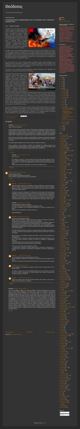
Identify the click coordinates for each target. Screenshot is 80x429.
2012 (62, 128)
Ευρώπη (62, 217)
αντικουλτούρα (64, 149)
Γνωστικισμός (63, 182)
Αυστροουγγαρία (64, 158)
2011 (62, 129)
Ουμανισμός (63, 300)
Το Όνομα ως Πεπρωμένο (66, 348)
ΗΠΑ (62, 219)
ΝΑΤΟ (62, 281)
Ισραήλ (62, 225)
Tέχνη (62, 404)
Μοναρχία (63, 268)
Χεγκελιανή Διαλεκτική (65, 375)
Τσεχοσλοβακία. (64, 357)
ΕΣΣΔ (62, 214)
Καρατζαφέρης (64, 235)
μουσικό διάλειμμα (64, 270)
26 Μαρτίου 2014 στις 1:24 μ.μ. (24, 183)
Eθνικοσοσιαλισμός (64, 389)
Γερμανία (62, 176)
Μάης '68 (62, 257)
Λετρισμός (63, 254)
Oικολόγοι (63, 397)
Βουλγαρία (63, 166)
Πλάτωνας (63, 310)
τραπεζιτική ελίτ (64, 353)
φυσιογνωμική (63, 373)
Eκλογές (62, 391)
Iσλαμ (62, 394)
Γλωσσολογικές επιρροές (66, 180)
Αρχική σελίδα (30, 332)
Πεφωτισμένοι (63, 308)
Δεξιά (62, 185)
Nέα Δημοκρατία (64, 396)
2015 (62, 86)
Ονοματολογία (63, 297)
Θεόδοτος (14, 6)
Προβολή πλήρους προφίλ (64, 21)
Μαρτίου (64, 106)
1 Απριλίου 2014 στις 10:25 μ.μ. (22, 216)
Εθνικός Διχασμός (64, 195)
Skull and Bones (64, 400)
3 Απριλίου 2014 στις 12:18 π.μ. (24, 277)
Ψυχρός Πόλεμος (64, 385)
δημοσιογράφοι (64, 190)
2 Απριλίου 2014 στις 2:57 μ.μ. (22, 265)
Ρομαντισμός (63, 322)
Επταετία (62, 211)
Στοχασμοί (63, 330)
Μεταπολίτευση (64, 263)
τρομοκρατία (63, 356)
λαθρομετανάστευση (65, 252)
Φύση (62, 372)
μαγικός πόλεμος (64, 255)
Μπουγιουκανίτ (64, 274)
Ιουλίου (63, 99)
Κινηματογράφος (64, 241)
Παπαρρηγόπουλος (65, 303)
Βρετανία (62, 168)
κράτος (62, 246)
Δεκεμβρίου (64, 89)
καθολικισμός (63, 231)
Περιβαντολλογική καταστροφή (67, 306)
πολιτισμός (63, 316)
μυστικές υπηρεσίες (65, 278)
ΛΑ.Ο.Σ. (62, 251)
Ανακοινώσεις (63, 143)
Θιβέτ (62, 220)
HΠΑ (62, 392)
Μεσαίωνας (63, 260)
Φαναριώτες (63, 362)
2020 (62, 77)
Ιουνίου (63, 100)
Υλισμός (62, 359)
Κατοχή (62, 236)
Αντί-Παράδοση (64, 147)
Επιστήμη (63, 207)
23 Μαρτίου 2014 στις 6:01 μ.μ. (20, 125)
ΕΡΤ (61, 212)
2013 (62, 126)
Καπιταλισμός (63, 233)
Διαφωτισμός (63, 192)
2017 (62, 82)
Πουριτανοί (63, 317)
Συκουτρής (63, 337)
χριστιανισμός (63, 377)
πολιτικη (62, 311)
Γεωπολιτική (63, 177)
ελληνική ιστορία (64, 203)
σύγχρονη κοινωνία (64, 335)
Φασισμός (63, 364)
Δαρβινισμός (63, 184)
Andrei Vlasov (63, 388)
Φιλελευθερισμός (12, 117)
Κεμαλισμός (63, 238)
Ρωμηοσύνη (63, 324)
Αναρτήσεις (63, 412)
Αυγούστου (64, 97)
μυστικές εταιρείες (64, 276)
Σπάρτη (62, 329)
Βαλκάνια (62, 161)
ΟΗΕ (62, 289)
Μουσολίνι (63, 271)
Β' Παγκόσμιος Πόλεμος (65, 160)
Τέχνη (62, 346)
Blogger (44, 422)
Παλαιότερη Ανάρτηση (50, 332)
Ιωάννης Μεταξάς (64, 230)
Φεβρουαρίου (65, 122)
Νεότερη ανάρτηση (9, 332)
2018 (62, 81)
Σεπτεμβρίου (64, 95)
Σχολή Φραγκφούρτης (65, 341)
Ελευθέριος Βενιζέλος (65, 199)
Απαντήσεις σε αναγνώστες (66, 150)
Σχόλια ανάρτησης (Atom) (16, 334)
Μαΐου (63, 102)
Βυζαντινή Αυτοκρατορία (65, 169)
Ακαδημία (62, 139)
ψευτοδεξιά (63, 381)
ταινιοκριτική (63, 343)
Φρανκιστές (63, 370)
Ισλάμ (62, 223)
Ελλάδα (62, 201)
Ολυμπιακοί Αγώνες (65, 295)
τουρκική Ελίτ (63, 351)
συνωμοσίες (63, 340)
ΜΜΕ (62, 267)
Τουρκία (62, 349)
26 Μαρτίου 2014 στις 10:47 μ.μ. (23, 202)
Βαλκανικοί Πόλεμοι (65, 163)
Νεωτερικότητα (64, 286)
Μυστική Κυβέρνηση (65, 279)
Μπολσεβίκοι (63, 273)
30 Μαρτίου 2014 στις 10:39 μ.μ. (20, 288)
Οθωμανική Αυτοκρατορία (66, 290)
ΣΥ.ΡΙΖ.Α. (62, 332)
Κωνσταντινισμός (64, 247)
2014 (62, 88)
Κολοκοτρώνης (64, 243)
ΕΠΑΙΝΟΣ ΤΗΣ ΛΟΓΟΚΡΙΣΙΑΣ (68, 119)
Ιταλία (62, 228)
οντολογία (63, 298)
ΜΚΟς (62, 265)
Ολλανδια (62, 294)
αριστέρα (62, 153)
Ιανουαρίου (64, 124)
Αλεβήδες (62, 141)
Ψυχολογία (63, 383)
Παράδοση (63, 305)
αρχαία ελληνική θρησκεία (66, 155)
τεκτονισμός (63, 345)
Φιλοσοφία (63, 369)
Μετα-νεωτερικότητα (65, 262)
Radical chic (63, 399)
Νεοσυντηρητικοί (64, 284)
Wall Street (63, 405)
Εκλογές (62, 198)
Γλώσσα (62, 179)
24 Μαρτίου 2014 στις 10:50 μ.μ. (19, 172)
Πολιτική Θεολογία (64, 313)
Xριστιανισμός (63, 407)
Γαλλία (62, 171)
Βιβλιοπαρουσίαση (64, 164)
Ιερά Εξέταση (63, 222)
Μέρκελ (62, 259)
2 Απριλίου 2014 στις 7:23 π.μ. (24, 255)
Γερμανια (62, 174)
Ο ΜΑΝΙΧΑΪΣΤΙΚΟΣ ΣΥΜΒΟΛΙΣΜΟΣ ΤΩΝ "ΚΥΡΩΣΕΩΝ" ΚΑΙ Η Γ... (67, 112)
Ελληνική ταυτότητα (65, 204)
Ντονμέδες (63, 287)
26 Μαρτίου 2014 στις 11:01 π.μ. (23, 154)
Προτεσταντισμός (64, 321)
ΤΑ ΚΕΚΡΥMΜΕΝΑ (66, 115)
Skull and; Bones (64, 402)
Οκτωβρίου (64, 93)
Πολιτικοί (62, 314)
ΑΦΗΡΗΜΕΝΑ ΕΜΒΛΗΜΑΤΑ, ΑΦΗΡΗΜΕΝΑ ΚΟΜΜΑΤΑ (68, 108)
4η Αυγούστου (63, 135)
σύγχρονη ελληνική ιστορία (66, 333)
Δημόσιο (62, 188)
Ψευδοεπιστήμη (64, 380)
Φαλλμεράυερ (63, 361)
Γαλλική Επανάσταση (65, 172)
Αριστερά (62, 152)
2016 (62, 84)
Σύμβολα (62, 338)
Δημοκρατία (63, 187)
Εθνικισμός (63, 193)
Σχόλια (62, 414)
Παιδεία (62, 302)
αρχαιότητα (63, 156)
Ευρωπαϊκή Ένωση (65, 215)
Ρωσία (62, 325)
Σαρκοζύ (62, 327)
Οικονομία (63, 292)
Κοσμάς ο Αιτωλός (64, 244)
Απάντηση (11, 149)
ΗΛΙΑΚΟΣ (11, 172)
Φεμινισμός (63, 365)
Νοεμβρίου (64, 91)
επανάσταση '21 (64, 206)
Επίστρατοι (63, 209)
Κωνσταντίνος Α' (64, 249)
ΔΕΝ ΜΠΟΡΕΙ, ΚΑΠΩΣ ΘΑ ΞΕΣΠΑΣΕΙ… (67, 117)
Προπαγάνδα (63, 319)
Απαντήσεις (12, 152)
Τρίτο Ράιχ (63, 354)
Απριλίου (64, 104)
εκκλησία (62, 196)
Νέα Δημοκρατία (64, 282)
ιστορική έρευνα (64, 227)
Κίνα (61, 239)
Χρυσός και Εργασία (65, 378)
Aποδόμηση (63, 386)
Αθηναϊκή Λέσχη (64, 138)
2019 (62, 79)
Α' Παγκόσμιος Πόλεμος (65, 136)
